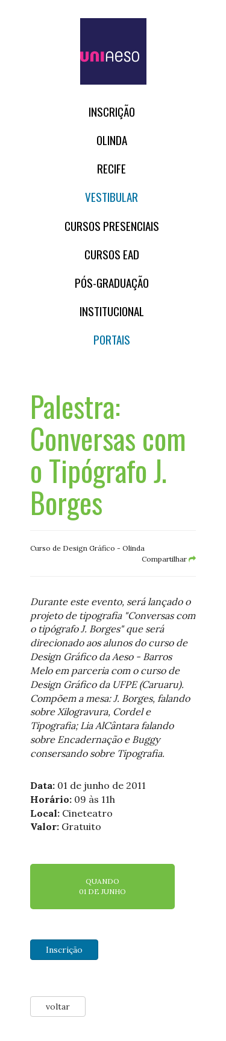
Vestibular (111, 197)
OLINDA (111, 140)
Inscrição (112, 111)
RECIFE (111, 168)
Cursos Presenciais (111, 226)
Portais (111, 339)
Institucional (112, 311)
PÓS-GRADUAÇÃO (112, 282)
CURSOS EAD (111, 254)
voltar (58, 1006)
